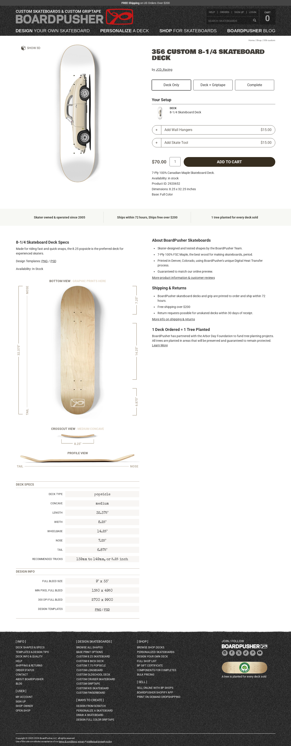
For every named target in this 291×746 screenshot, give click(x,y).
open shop (23, 710)
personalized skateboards (155, 652)
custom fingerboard (90, 692)
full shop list (146, 661)
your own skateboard (53, 30)
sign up (239, 12)
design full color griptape (95, 719)
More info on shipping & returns (173, 319)
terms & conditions (68, 741)
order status (25, 670)
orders (224, 12)
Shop (259, 40)
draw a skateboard (89, 715)
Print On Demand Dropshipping (158, 697)
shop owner (24, 706)
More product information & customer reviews (183, 277)
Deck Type (56, 494)
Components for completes (156, 670)
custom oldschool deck (93, 674)
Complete (254, 85)
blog (251, 30)
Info (20, 641)
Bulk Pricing (145, 674)
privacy (81, 741)
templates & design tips (32, 652)
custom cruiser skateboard (95, 679)
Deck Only (171, 85)
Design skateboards (94, 641)
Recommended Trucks (47, 559)
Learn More (160, 345)
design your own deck (152, 656)
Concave (56, 503)
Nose (59, 540)
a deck (124, 30)
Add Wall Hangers (218, 129)
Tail (60, 549)
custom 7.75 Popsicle (91, 665)
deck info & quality (29, 656)
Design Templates (50, 609)
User (21, 691)
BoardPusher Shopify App (155, 692)
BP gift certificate (150, 665)
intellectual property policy (99, 741)
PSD (53, 261)
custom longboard (89, 670)
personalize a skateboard (94, 710)
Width (58, 522)
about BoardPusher (29, 679)
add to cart (229, 162)
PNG (44, 261)
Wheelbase (55, 531)
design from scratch (91, 706)
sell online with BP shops (155, 687)
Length (57, 512)
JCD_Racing (164, 69)
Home (251, 40)
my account (24, 697)
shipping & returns (29, 665)
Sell (142, 682)
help (212, 12)
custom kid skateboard (92, 688)
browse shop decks (150, 647)
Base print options (89, 652)
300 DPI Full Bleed (50, 599)
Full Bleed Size (52, 581)
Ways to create (90, 700)
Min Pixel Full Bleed (49, 590)
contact (22, 674)
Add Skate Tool (218, 142)
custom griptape (88, 683)
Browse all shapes (89, 647)
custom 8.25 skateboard (93, 656)
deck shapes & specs (30, 647)
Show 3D (33, 48)
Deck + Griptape (212, 85)
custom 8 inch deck (90, 661)
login (252, 12)
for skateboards (188, 30)
